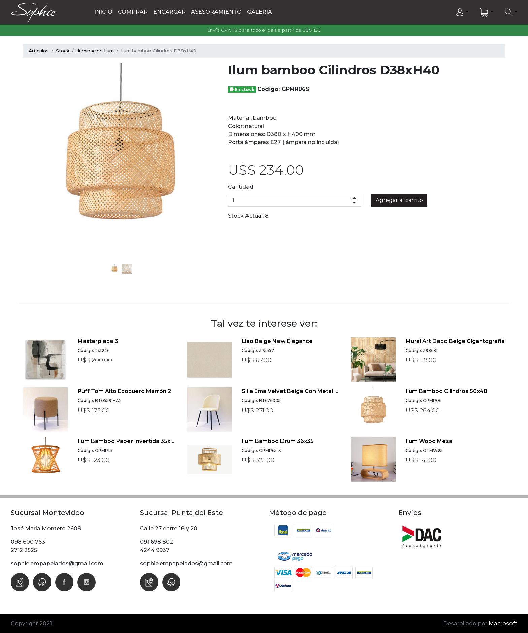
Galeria (259, 12)
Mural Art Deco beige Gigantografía (455, 341)
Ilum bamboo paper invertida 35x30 (127, 441)
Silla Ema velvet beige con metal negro (297, 391)
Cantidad (240, 187)
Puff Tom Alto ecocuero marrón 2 (124, 391)
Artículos (39, 51)
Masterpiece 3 (98, 341)
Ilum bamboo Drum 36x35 (278, 441)
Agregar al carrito (399, 200)
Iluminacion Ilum (95, 51)
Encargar (169, 12)
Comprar (133, 12)
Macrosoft (503, 623)
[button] (462, 12)
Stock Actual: (246, 216)
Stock (62, 51)
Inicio (103, 12)
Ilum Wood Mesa (429, 441)
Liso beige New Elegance (277, 341)
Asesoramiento (216, 12)
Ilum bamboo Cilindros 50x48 (446, 391)
